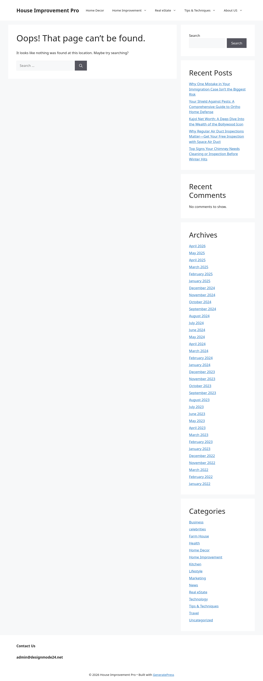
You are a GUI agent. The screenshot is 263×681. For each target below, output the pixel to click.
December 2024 (202, 287)
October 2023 (200, 385)
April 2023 (197, 427)
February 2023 (201, 441)
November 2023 (202, 378)
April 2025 (197, 260)
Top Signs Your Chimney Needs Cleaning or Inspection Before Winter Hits (214, 153)
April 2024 (197, 343)
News (193, 585)
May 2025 (197, 253)
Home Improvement (131, 10)
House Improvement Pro (47, 10)
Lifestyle (196, 571)
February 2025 (201, 273)
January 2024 (199, 364)
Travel (194, 613)
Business (196, 522)
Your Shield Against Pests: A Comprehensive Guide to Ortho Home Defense (214, 106)
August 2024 (199, 315)
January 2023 (199, 448)
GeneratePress (163, 675)
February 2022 (201, 476)
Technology (198, 599)
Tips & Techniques (202, 10)
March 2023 (198, 434)
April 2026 (197, 246)
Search (194, 35)
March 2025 (198, 267)
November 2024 (202, 294)
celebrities (197, 529)
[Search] (81, 66)
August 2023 (199, 399)
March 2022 (198, 469)
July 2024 (196, 322)
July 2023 (196, 406)
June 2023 (197, 413)
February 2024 (201, 357)
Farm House (199, 536)
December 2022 (202, 455)
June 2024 (197, 329)
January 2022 (199, 483)
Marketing (197, 578)
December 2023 (202, 371)
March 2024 (198, 350)
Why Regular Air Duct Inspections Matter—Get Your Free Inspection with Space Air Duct (216, 136)
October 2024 (200, 301)
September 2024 (202, 308)
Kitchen (195, 564)
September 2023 (202, 392)
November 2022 (202, 462)
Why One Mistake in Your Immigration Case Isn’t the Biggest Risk (217, 89)
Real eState (167, 10)
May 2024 (197, 336)
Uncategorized (201, 620)
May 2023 (197, 420)
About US (235, 10)
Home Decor (95, 10)
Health (194, 543)
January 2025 (199, 280)
